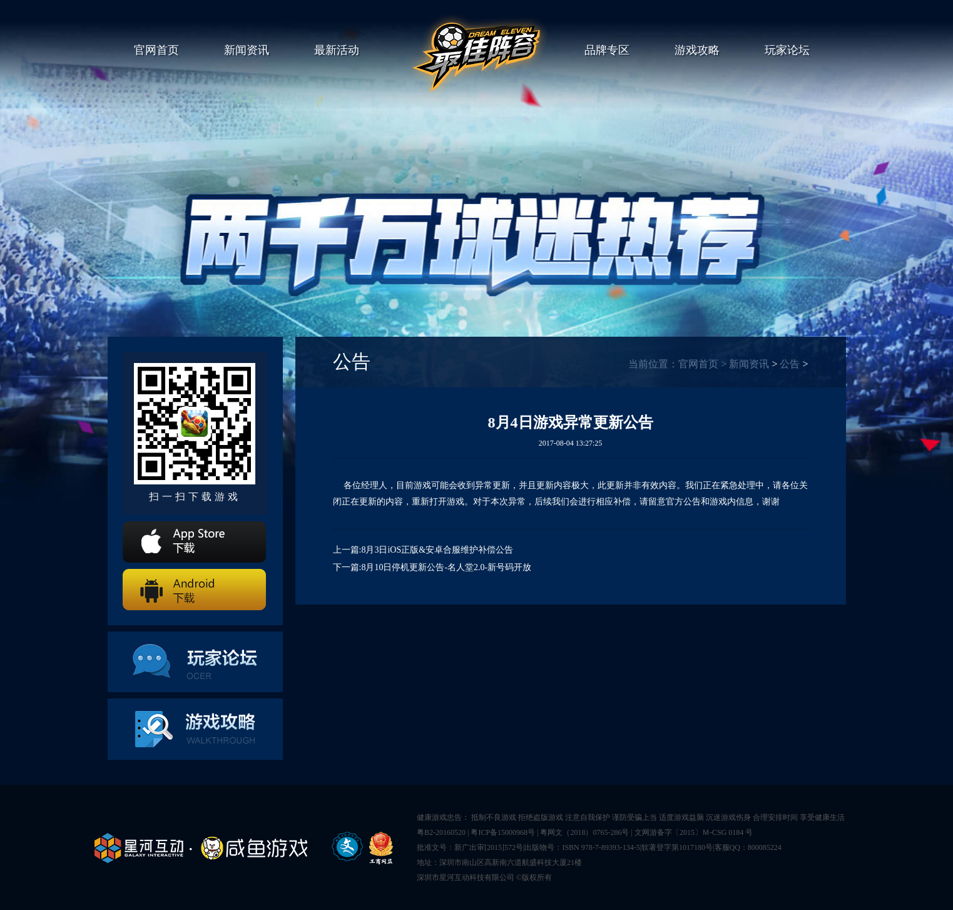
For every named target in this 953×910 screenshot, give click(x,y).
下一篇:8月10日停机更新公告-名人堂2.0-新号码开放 (432, 567)
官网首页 (156, 50)
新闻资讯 (246, 50)
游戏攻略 (697, 50)
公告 (790, 364)
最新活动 (336, 50)
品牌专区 (606, 50)
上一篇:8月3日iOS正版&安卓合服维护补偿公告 (423, 550)
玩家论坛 (787, 50)
